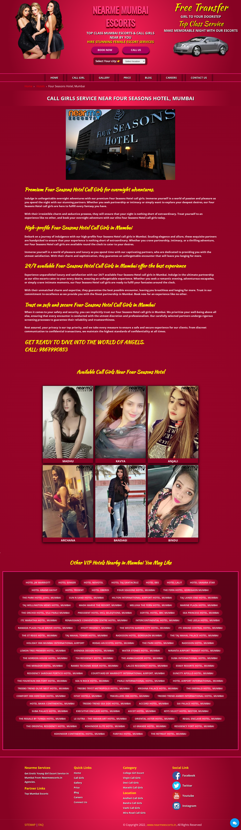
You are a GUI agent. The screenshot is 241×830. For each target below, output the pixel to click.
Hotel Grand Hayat (44, 590)
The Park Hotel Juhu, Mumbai (41, 597)
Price (127, 77)
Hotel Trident (74, 590)
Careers (171, 77)
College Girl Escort (133, 773)
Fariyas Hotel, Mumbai (128, 733)
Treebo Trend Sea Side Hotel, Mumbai (107, 703)
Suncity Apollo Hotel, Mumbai (193, 673)
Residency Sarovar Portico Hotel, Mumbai (55, 673)
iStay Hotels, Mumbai (88, 696)
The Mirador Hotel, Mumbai (44, 665)
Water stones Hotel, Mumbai (141, 650)
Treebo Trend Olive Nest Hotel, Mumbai (43, 688)
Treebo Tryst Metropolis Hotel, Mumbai (103, 688)
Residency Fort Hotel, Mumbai (194, 726)
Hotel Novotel (93, 582)
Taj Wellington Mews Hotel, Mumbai (47, 605)
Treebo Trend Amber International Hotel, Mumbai (191, 696)
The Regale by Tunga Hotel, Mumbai (42, 718)
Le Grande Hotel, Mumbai (149, 726)
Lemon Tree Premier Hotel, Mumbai (43, 650)
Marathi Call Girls (133, 787)
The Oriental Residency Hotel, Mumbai (51, 726)
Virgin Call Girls (132, 777)
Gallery (104, 77)
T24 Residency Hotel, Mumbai (94, 658)
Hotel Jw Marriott (38, 582)
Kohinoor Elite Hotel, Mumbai (105, 726)
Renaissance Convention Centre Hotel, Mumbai (96, 620)
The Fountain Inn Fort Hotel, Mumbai (42, 680)
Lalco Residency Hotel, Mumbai (147, 665)
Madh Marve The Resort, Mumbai (100, 605)
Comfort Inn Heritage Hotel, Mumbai (41, 696)
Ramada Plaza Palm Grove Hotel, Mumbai (45, 627)
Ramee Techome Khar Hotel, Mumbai (94, 665)
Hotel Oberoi (100, 590)
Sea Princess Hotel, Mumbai (201, 612)
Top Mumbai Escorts (36, 793)
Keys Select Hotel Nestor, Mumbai (186, 711)
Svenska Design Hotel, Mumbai (94, 650)
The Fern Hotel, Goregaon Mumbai (186, 590)
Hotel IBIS (152, 582)
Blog (148, 77)
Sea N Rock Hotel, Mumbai (92, 680)
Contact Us (199, 77)
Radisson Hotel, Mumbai (198, 643)
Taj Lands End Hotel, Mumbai (199, 597)
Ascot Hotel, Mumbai (142, 711)
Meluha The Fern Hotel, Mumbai (151, 605)
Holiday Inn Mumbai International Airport (55, 643)
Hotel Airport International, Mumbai (198, 680)
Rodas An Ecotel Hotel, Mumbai (113, 643)
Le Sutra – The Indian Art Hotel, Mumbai (100, 718)
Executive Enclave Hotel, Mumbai (98, 711)
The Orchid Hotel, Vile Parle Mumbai (45, 612)
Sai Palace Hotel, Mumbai (194, 703)
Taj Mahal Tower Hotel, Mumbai (86, 635)
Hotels (41, 86)
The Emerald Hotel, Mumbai (204, 688)
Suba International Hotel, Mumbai (194, 658)
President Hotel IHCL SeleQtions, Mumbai (105, 612)
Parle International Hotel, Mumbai (141, 680)
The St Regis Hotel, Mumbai (39, 635)
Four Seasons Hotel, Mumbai (136, 590)
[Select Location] (134, 61)
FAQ (40, 825)
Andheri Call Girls (133, 798)
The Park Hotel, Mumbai (158, 643)
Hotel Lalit (174, 582)
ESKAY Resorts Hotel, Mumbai (195, 665)
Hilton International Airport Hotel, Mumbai (142, 597)
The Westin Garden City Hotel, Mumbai (145, 627)
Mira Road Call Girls (134, 812)
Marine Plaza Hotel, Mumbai (199, 605)
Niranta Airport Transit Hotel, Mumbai (194, 650)
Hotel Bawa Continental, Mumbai (52, 703)
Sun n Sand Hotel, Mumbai (86, 597)
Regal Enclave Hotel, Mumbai (202, 718)
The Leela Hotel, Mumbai (203, 620)
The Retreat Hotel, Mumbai (168, 733)
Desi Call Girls (131, 782)
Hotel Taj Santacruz (125, 582)
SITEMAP (30, 825)
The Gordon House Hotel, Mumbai (45, 658)
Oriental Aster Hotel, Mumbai (155, 718)
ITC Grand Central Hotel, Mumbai (200, 627)
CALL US (136, 50)
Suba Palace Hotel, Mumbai (50, 711)
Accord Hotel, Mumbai (154, 703)
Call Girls (79, 777)
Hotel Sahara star (202, 582)
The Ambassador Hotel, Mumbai (142, 658)
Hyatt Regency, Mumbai (96, 627)
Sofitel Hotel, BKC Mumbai (157, 612)
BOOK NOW (105, 50)
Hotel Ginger (67, 582)
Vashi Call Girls (131, 807)
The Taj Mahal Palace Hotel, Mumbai (194, 635)
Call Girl (78, 77)
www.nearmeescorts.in (161, 825)
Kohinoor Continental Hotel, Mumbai (79, 733)
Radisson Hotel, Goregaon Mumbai (139, 635)
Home (54, 77)
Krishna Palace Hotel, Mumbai (158, 688)
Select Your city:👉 (107, 61)
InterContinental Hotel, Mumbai (157, 620)
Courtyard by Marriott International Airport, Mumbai (128, 673)
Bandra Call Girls (132, 803)
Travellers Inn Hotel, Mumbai (129, 696)
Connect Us (80, 802)
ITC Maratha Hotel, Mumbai (39, 620)
